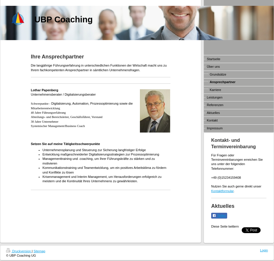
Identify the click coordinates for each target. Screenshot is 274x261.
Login (264, 250)
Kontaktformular (222, 191)
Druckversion (19, 251)
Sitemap (39, 251)
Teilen (219, 216)
